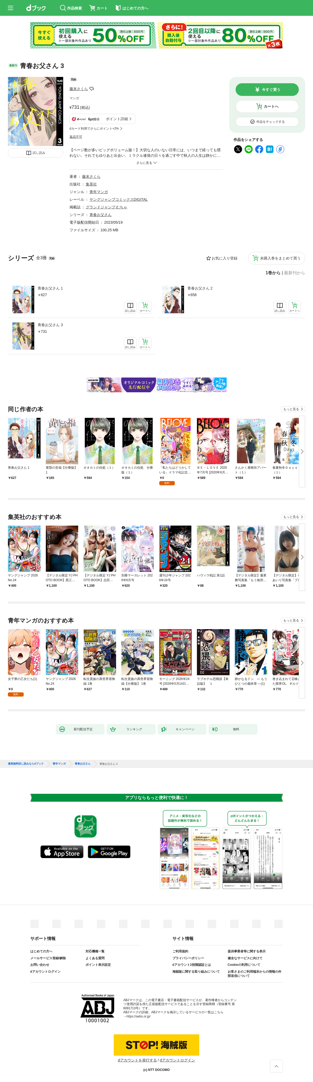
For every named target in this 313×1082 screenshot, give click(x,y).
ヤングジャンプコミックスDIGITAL (119, 199)
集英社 (91, 184)
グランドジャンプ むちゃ (106, 207)
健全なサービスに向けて (245, 958)
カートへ (271, 106)
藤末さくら (78, 89)
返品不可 (75, 137)
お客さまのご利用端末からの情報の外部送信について (254, 974)
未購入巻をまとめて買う (280, 258)
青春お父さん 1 (50, 288)
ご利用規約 (180, 951)
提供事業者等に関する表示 (247, 951)
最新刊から (294, 273)
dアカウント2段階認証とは (191, 965)
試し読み (39, 153)
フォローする (91, 88)
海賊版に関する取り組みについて (196, 971)
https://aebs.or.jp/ (139, 1016)
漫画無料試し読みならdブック (26, 763)
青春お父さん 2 (200, 288)
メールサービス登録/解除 (48, 958)
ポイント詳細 (117, 119)
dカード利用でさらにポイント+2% (94, 128)
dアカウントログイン (45, 971)
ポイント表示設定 (98, 965)
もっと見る (291, 409)
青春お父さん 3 (50, 325)
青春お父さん (101, 215)
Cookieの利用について (244, 965)
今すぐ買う (271, 89)
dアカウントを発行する (137, 1060)
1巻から (273, 273)
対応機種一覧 (95, 951)
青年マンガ (99, 192)
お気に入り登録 (224, 258)
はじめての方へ (41, 951)
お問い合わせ (39, 965)
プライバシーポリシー (188, 958)
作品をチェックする (270, 122)
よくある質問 (95, 958)
